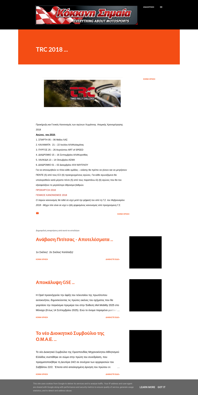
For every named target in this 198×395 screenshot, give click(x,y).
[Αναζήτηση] (148, 7)
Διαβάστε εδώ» (113, 259)
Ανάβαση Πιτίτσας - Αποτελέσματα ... (74, 239)
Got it (162, 387)
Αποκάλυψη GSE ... (55, 282)
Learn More (147, 387)
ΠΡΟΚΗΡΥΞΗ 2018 (46, 190)
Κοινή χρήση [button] (149, 79)
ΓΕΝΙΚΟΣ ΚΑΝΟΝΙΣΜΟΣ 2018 (51, 195)
